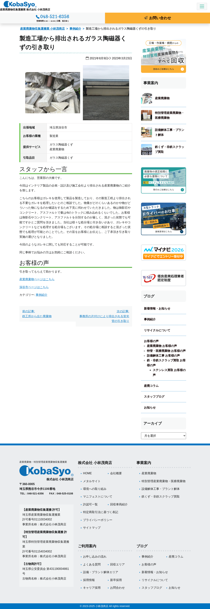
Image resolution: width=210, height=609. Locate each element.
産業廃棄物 (162, 98)
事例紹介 (75, 28)
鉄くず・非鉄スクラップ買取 (169, 149)
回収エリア (117, 564)
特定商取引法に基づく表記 (100, 512)
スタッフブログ (154, 396)
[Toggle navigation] (202, 6)
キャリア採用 (92, 587)
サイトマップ (92, 527)
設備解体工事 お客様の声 (163, 355)
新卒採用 (116, 580)
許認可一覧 (90, 504)
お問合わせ (117, 587)
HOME (87, 473)
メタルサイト (92, 481)
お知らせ (150, 407)
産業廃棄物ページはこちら (37, 279)
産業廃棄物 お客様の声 (162, 345)
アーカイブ (152, 423)
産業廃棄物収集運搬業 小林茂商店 (42, 28)
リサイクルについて (157, 330)
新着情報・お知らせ (157, 308)
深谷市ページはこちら (34, 287)
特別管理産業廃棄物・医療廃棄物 (169, 115)
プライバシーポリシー (97, 520)
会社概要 (116, 473)
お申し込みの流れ (94, 556)
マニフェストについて (97, 496)
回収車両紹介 (119, 504)
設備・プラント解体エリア (100, 572)
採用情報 (89, 580)
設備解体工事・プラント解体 (169, 132)
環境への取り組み (94, 488)
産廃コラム (151, 385)
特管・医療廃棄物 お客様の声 (166, 350)
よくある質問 (92, 564)
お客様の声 (151, 341)
